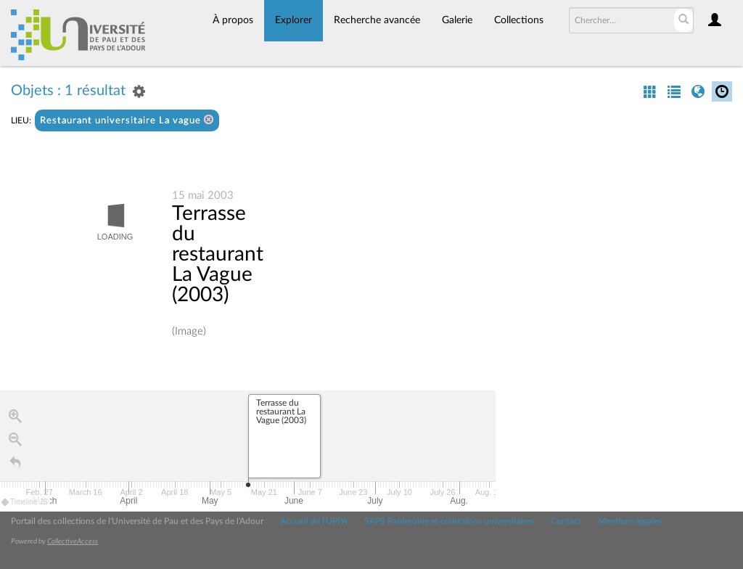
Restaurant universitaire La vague (127, 120)
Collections (518, 20)
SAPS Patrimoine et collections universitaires (449, 521)
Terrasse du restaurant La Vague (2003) (217, 255)
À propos (233, 20)
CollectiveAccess (72, 541)
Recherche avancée (377, 20)
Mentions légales (630, 521)
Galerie (457, 20)
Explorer (293, 20)
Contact (566, 521)
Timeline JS (25, 503)
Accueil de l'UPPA (314, 521)
